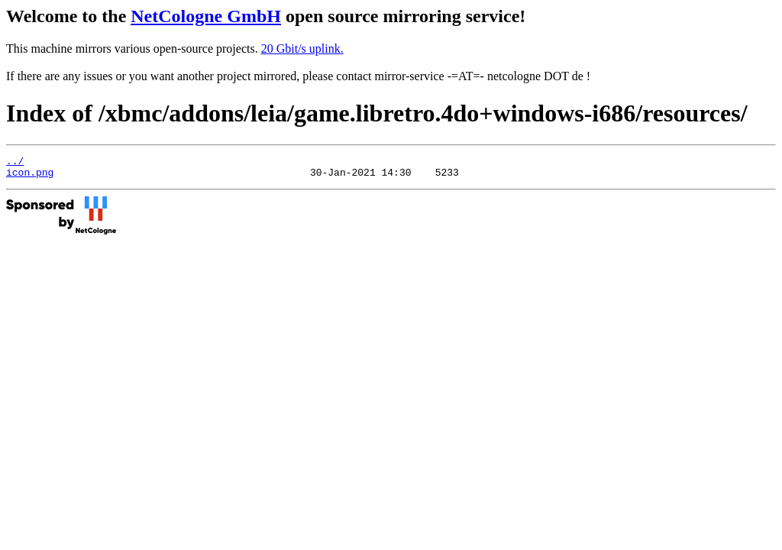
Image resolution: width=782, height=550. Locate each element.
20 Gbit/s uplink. (302, 48)
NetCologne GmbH (206, 16)
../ (15, 163)
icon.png (29, 176)
